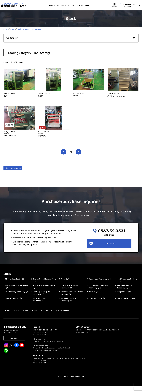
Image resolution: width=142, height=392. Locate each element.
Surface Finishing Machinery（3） (16, 291)
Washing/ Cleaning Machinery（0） (68, 305)
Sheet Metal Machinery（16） (100, 284)
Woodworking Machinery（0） (15, 298)
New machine (54, 5)
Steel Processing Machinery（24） (128, 285)
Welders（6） (94, 297)
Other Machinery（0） (98, 304)
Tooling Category (24, 29)
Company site (14, 344)
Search (7, 278)
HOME (5, 29)
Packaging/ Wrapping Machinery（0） (42, 305)
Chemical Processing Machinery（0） (69, 291)
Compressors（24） (125, 297)
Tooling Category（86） (126, 304)
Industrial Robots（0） (14, 304)
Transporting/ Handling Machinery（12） (98, 291)
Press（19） (65, 284)
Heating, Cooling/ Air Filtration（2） (41, 298)
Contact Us (110, 248)
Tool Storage (37, 29)
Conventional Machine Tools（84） (44, 285)
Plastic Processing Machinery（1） (45, 291)
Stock (63, 5)
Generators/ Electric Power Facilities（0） (72, 298)
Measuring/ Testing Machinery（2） (124, 291)
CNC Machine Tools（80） (15, 284)
